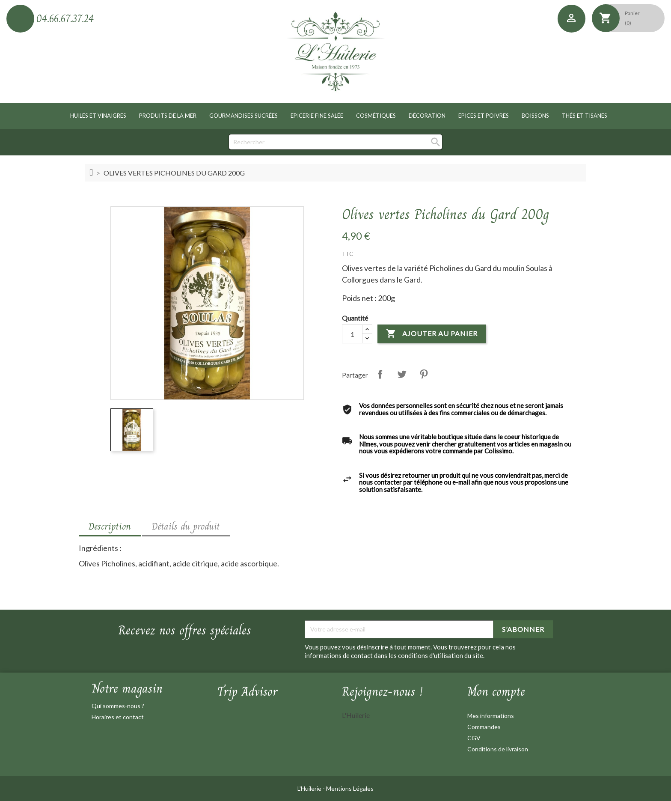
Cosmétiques (376, 115)
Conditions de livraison (497, 749)
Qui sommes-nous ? (118, 705)
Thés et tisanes (584, 115)
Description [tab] (110, 526)
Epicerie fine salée (317, 115)
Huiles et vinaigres (98, 115)
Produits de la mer (167, 115)
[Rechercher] (335, 141)
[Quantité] (352, 334)
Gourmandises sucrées (243, 115)
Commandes (484, 726)
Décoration (427, 115)
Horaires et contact (118, 717)
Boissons (535, 115)
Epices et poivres (483, 115)
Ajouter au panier (432, 333)
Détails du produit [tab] (186, 526)
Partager (380, 374)
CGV (474, 737)
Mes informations (490, 715)
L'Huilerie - (311, 788)
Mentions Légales (350, 788)
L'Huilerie (356, 715)
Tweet (401, 374)
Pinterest (423, 374)
